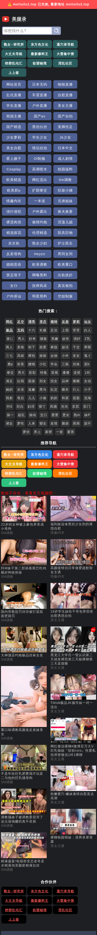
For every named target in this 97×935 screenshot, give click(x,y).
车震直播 (13, 86)
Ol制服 (60, 128)
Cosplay (12, 138)
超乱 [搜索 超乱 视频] (21, 352)
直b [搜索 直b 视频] (87, 302)
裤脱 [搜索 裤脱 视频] (54, 285)
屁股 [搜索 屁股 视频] (76, 335)
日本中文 (13, 128)
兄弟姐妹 (84, 160)
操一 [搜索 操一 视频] (10, 352)
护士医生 (84, 191)
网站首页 (13, 75)
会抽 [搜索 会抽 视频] (54, 293)
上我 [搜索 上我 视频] (65, 268)
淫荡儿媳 (37, 181)
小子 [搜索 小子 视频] (87, 327)
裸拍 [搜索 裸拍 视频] (31, 293)
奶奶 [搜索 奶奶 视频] (54, 335)
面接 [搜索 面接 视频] (31, 319)
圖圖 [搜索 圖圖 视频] (76, 319)
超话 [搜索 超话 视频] (65, 285)
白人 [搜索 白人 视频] (87, 268)
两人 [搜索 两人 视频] (9, 285)
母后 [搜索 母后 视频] (20, 335)
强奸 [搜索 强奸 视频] (77, 276)
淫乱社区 (13, 63)
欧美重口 (37, 213)
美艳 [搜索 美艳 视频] (20, 285)
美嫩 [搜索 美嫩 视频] (54, 276)
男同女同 (60, 202)
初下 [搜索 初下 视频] (31, 285)
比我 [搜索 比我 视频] (20, 319)
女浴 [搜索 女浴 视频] (20, 327)
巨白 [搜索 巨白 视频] (20, 344)
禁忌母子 (60, 213)
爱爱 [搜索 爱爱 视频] (54, 352)
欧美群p (60, 149)
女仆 (37, 223)
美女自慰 (60, 117)
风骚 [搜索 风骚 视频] (53, 344)
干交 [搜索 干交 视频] (76, 285)
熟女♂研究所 (13, 45)
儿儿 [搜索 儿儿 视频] (31, 335)
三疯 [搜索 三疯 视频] (65, 302)
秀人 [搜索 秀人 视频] (21, 276)
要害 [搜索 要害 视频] (70, 369)
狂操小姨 (13, 160)
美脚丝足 (60, 107)
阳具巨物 (13, 191)
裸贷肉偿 (84, 170)
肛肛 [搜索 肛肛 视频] (75, 344)
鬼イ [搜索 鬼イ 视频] (87, 293)
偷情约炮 (13, 181)
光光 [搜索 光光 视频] (64, 344)
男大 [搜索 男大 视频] (21, 310)
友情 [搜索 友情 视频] (54, 361)
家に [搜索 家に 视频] (10, 276)
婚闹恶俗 (84, 202)
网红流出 (13, 149)
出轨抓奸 (13, 223)
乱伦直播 (84, 75)
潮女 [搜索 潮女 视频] (9, 361)
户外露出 (37, 170)
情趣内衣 (37, 160)
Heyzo (37, 202)
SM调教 (7, 461)
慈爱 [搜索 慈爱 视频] (43, 285)
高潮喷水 (37, 138)
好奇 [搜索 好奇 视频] (32, 276)
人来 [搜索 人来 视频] (31, 361)
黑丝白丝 (37, 107)
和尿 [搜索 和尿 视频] (65, 335)
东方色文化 (36, 45)
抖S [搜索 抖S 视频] (9, 344)
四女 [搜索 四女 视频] (43, 319)
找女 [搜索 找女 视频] (54, 319)
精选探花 (60, 181)
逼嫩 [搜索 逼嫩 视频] (31, 327)
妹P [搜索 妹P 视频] (87, 352)
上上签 (36, 63)
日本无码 (37, 75)
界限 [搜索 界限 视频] (87, 285)
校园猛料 (60, 138)
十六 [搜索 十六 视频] (31, 268)
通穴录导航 (60, 45)
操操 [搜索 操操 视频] (43, 293)
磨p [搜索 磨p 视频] (10, 302)
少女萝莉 (84, 107)
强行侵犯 (13, 170)
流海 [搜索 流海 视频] (87, 335)
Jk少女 (37, 117)
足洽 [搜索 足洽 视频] (54, 268)
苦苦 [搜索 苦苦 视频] (76, 268)
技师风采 (60, 223)
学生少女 (13, 117)
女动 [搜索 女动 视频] (87, 319)
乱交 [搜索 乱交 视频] (54, 327)
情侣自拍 (84, 117)
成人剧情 (84, 128)
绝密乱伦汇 (60, 54)
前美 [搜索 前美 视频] (20, 302)
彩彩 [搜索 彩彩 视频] (32, 310)
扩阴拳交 (84, 149)
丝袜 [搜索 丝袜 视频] (76, 302)
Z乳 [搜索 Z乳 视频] (87, 276)
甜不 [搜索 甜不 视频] (87, 361)
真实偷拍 (84, 223)
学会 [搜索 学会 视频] (54, 302)
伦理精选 (84, 181)
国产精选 (13, 107)
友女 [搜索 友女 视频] (76, 293)
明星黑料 (37, 234)
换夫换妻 (60, 170)
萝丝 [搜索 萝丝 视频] (26, 369)
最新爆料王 (13, 54)
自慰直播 (37, 86)
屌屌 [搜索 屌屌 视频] (76, 361)
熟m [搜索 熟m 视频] (77, 352)
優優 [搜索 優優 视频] (66, 310)
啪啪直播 (60, 75)
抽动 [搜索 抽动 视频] (32, 352)
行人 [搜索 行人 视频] (76, 327)
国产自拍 (84, 96)
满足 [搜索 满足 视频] (9, 319)
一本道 (60, 160)
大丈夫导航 (84, 45)
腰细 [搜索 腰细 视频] (31, 302)
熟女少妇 (60, 191)
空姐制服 (60, 234)
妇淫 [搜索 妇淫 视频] (31, 344)
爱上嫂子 (37, 128)
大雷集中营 (36, 54)
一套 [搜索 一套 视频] (59, 369)
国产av (60, 96)
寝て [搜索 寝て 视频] (42, 344)
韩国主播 (37, 96)
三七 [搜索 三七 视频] (9, 293)
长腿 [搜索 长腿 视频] (43, 268)
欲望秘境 (84, 54)
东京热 (37, 191)
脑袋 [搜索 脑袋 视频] (65, 361)
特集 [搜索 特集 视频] (43, 310)
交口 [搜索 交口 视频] (43, 352)
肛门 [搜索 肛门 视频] (86, 344)
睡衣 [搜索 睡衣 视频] (65, 327)
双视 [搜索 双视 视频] (54, 310)
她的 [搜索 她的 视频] (9, 327)
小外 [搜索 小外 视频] (65, 293)
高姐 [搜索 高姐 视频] (20, 293)
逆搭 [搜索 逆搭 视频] (77, 310)
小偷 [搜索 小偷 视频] (43, 335)
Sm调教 (37, 149)
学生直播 (60, 86)
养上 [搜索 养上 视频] (37, 369)
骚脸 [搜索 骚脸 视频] (43, 276)
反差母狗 (13, 202)
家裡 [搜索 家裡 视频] (48, 369)
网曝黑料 (84, 213)
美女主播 (13, 96)
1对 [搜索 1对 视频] (87, 310)
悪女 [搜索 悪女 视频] (66, 352)
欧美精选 (84, 138)
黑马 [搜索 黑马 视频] (43, 327)
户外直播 (84, 86)
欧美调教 (13, 213)
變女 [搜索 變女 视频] (43, 361)
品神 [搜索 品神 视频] (65, 319)
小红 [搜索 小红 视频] (43, 302)
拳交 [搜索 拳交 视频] (10, 310)
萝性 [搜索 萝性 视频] (20, 361)
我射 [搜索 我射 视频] (9, 335)
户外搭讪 (13, 234)
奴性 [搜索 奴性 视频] (65, 276)
